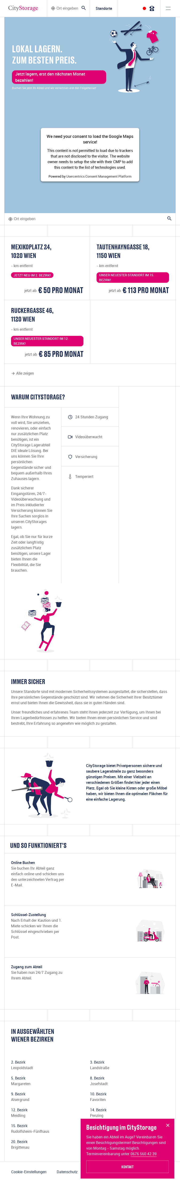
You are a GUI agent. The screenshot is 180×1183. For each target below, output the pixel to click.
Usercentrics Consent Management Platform (98, 176)
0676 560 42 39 (144, 1153)
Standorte (104, 8)
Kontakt (127, 1167)
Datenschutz (67, 1171)
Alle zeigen (22, 373)
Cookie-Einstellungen (28, 1171)
